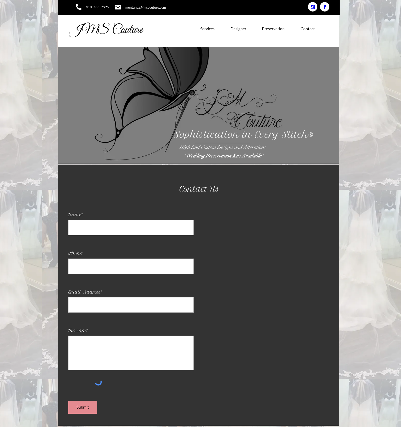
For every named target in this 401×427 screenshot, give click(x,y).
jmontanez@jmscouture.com (145, 7)
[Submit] (82, 407)
